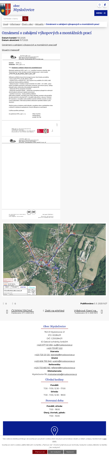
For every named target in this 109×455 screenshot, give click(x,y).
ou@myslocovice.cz (63, 345)
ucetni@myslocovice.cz (63, 361)
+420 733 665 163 (42, 368)
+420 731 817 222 (54, 348)
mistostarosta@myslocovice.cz (62, 374)
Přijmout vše (40, 452)
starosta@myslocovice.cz (63, 355)
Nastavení (70, 452)
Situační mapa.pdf (10, 50)
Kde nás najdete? (54, 439)
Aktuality (39, 24)
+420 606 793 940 (43, 361)
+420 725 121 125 (42, 355)
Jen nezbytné (55, 452)
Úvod (5, 24)
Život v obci (27, 24)
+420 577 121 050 (45, 345)
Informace (15, 24)
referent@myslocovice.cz (63, 368)
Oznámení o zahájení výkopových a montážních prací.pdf (29, 45)
